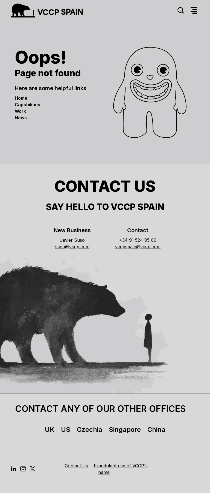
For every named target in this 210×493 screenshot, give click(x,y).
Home (21, 98)
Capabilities (27, 104)
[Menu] (193, 10)
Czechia (89, 429)
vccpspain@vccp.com (138, 246)
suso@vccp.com (72, 246)
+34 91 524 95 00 (137, 240)
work (20, 111)
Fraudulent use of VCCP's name (121, 469)
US (65, 429)
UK (49, 429)
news (21, 117)
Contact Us (76, 465)
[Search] (180, 10)
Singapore (125, 429)
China (156, 429)
